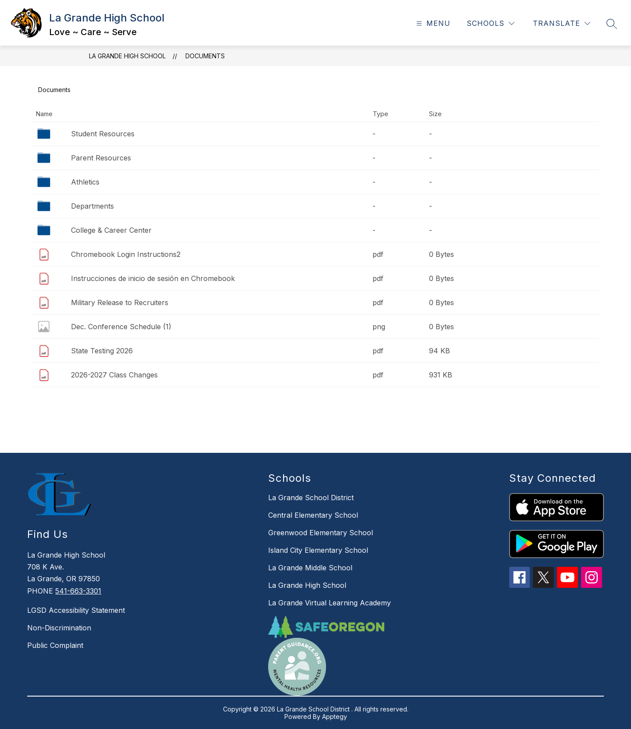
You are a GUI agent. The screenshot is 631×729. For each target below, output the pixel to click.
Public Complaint (55, 645)
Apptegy (334, 716)
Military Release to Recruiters (119, 302)
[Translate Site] (561, 23)
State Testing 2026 (102, 350)
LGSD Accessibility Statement (76, 610)
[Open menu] (432, 23)
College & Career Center (111, 230)
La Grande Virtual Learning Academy (329, 602)
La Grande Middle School (310, 567)
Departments (92, 206)
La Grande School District (311, 497)
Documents (205, 56)
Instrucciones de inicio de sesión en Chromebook (153, 278)
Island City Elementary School (318, 550)
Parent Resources (101, 157)
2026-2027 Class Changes (114, 374)
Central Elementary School (313, 515)
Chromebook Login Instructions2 (126, 254)
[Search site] (611, 23)
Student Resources (103, 133)
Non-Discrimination (59, 627)
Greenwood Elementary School (320, 532)
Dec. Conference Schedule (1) (121, 326)
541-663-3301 (78, 591)
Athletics (85, 182)
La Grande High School (127, 56)
